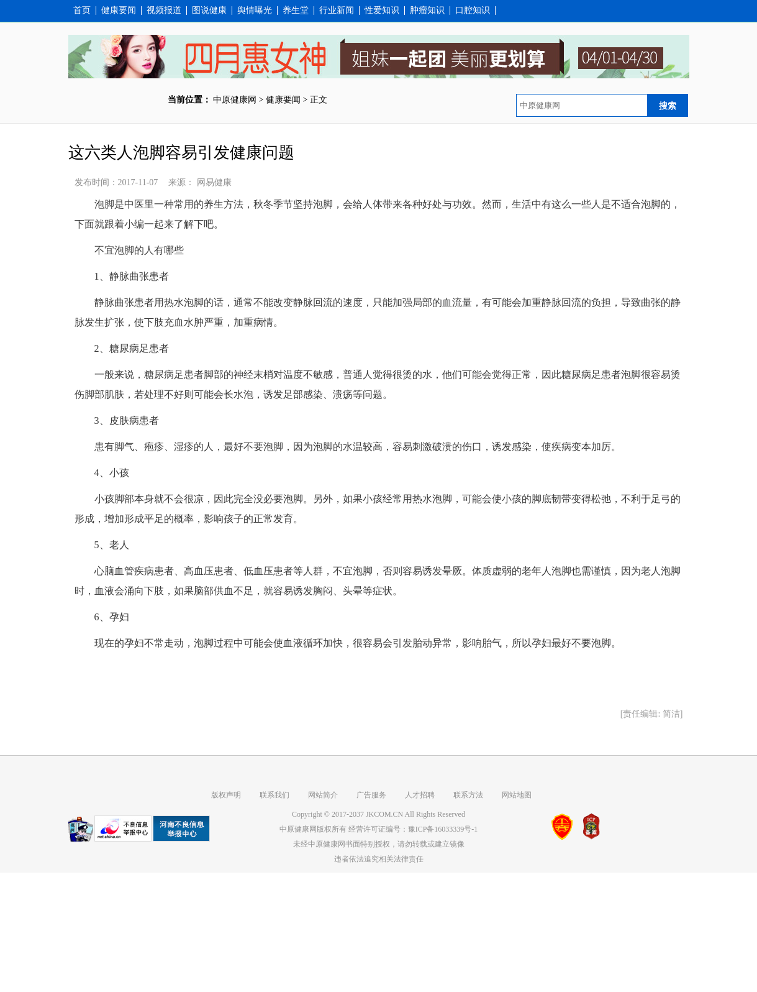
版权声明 (226, 795)
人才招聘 (420, 795)
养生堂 (296, 10)
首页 (82, 10)
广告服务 (371, 795)
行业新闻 (336, 10)
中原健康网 (234, 99)
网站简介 (323, 795)
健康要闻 (118, 10)
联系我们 (274, 795)
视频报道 (164, 10)
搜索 (667, 106)
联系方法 (468, 795)
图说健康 (209, 10)
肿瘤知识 (427, 10)
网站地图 (517, 795)
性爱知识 (382, 10)
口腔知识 (472, 10)
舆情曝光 (254, 10)
